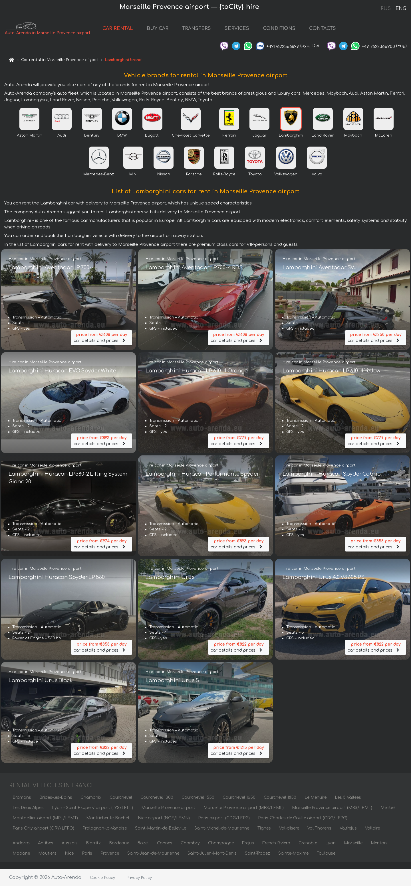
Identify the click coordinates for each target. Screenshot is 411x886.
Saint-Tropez (257, 859)
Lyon (330, 849)
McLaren (383, 142)
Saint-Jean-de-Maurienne (153, 859)
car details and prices (102, 341)
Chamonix (90, 804)
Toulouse (326, 859)
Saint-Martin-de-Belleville (160, 834)
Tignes (264, 834)
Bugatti (152, 142)
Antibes (45, 849)
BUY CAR (162, 32)
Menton (379, 849)
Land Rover (323, 142)
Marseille (353, 849)
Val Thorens (319, 834)
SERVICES (241, 32)
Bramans (22, 804)
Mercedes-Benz (98, 181)
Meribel (388, 814)
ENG (401, 8)
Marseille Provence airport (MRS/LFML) (244, 814)
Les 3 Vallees (348, 804)
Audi (61, 142)
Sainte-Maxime (293, 859)
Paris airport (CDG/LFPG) (224, 824)
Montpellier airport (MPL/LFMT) (45, 824)
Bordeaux (119, 849)
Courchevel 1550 (198, 804)
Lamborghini (291, 142)
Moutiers (47, 859)
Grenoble (308, 849)
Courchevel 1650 (239, 804)
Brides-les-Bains (55, 804)
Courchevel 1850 (280, 804)
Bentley (91, 142)
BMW (122, 142)
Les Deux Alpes (28, 814)
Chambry (190, 849)
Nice (69, 859)
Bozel (143, 849)
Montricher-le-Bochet (108, 824)
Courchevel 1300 (156, 804)
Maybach (353, 142)
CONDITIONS (284, 32)
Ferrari (229, 142)
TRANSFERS (201, 32)
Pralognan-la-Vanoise (104, 834)
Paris (87, 859)
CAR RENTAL (122, 32)
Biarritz (93, 849)
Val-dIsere (289, 834)
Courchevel (121, 804)
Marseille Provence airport (168, 814)
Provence (109, 859)
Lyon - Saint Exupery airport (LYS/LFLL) (92, 814)
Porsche (194, 181)
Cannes (164, 849)
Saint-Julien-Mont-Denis (212, 859)
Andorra (21, 849)
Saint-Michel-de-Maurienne (221, 834)
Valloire (372, 834)
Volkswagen (285, 181)
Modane (21, 859)
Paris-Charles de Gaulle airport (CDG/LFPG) (302, 824)
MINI (133, 181)
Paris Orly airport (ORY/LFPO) (43, 834)
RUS (386, 8)
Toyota (255, 181)
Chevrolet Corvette (191, 142)
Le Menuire (316, 804)
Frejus (248, 849)
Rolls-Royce (224, 181)
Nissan (163, 181)
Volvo (317, 181)
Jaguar (259, 142)
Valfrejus (348, 834)
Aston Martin (29, 142)
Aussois (70, 849)
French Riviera (276, 849)
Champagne (221, 849)
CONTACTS (327, 32)
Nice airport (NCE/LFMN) (164, 824)
